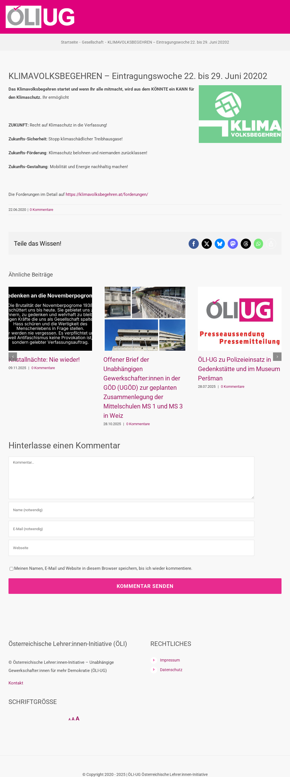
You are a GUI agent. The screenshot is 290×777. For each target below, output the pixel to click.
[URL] (131, 548)
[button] (12, 356)
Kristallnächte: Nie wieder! (44, 359)
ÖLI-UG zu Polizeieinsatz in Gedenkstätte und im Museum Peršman (239, 369)
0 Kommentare (41, 209)
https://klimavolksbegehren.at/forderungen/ (107, 194)
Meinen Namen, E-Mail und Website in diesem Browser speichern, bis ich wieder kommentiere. (103, 568)
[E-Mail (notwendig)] (131, 529)
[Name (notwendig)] (131, 510)
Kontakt (15, 683)
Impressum (170, 660)
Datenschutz (171, 669)
